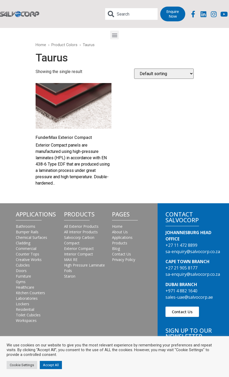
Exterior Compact (79, 248)
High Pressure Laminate (84, 265)
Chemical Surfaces (31, 237)
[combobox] (131, 14)
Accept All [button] (51, 365)
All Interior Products (81, 231)
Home (41, 44)
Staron (69, 276)
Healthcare (25, 287)
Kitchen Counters (30, 292)
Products (119, 242)
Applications (122, 237)
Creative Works (29, 259)
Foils (68, 270)
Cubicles (23, 265)
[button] (114, 35)
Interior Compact (78, 254)
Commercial (26, 248)
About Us (120, 231)
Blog (116, 248)
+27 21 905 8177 (181, 268)
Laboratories (27, 298)
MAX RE (70, 259)
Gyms (21, 281)
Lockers (22, 303)
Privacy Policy (123, 259)
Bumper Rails (27, 231)
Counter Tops (27, 254)
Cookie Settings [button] (22, 365)
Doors (21, 270)
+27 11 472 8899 (181, 245)
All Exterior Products (81, 226)
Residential (25, 309)
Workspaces (26, 320)
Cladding (23, 242)
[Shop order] (164, 74)
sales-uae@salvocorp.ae (189, 297)
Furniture (23, 276)
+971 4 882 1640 (181, 291)
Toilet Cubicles (28, 314)
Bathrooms (25, 226)
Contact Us (121, 254)
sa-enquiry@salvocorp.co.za (192, 251)
